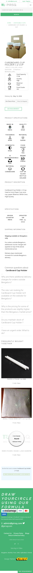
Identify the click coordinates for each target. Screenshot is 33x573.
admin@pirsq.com (11, 1)
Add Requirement (13, 108)
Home (9, 22)
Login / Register (26, 1)
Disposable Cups (20, 22)
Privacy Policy (18, 533)
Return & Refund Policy (16, 535)
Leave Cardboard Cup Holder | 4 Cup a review (16, 474)
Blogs (27, 533)
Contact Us (8, 533)
